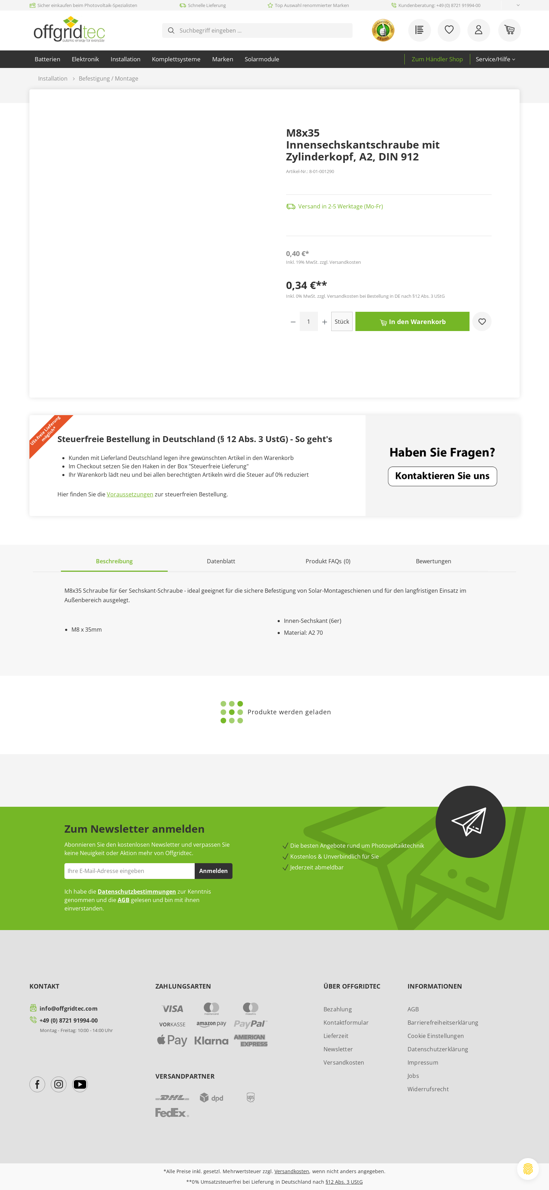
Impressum (423, 1062)
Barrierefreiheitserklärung (443, 1022)
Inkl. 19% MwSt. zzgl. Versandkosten (323, 262)
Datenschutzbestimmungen (137, 891)
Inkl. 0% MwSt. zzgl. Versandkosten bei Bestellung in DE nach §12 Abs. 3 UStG (365, 296)
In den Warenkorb (413, 321)
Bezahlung (338, 1009)
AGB (124, 900)
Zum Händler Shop (437, 59)
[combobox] (262, 30)
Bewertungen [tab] (433, 561)
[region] (160, 224)
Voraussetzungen (130, 494)
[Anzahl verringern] (293, 321)
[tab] (114, 562)
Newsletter (338, 1049)
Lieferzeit (336, 1036)
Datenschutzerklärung (438, 1049)
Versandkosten (344, 1062)
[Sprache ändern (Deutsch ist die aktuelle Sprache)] (512, 5)
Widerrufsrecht (428, 1089)
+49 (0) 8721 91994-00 (69, 1020)
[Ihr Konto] (478, 30)
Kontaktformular (346, 1022)
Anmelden (213, 871)
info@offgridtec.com (69, 1008)
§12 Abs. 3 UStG (344, 1181)
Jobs (413, 1076)
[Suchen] (171, 30)
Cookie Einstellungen (436, 1036)
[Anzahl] (309, 321)
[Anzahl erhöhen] (325, 321)
